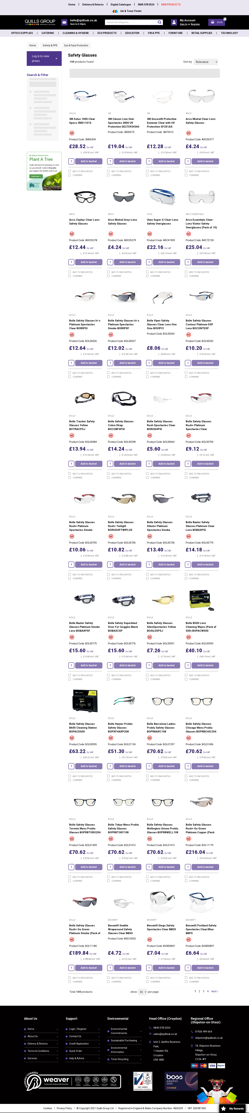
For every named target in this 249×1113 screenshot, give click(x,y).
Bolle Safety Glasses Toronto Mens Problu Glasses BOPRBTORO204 (85, 828)
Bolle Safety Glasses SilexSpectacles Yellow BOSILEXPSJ (161, 626)
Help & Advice (76, 1058)
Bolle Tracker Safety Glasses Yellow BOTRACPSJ (82, 425)
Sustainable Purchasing (124, 1040)
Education (132, 33)
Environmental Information (119, 1049)
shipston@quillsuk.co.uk (209, 1037)
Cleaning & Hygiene (76, 33)
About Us (33, 1036)
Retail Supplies (202, 33)
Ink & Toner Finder (127, 11)
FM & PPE (154, 33)
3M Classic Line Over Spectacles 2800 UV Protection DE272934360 (123, 122)
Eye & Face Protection (76, 45)
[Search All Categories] (134, 22)
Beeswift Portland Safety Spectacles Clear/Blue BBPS (201, 929)
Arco (189, 113)
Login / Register (77, 1029)
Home (71, 4)
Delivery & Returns (93, 4)
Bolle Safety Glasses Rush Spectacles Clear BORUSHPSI (161, 425)
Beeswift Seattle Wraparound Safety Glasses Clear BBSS (120, 929)
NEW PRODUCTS (171, 4)
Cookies (47, 1108)
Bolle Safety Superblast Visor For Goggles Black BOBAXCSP (123, 626)
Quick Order (75, 1051)
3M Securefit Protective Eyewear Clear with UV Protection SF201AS (161, 122)
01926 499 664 (203, 1031)
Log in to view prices (40, 59)
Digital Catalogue (121, 4)
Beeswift (113, 920)
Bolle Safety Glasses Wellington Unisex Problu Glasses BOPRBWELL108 (162, 828)
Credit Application (79, 1043)
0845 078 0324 (146, 4)
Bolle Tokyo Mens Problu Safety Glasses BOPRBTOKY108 (123, 828)
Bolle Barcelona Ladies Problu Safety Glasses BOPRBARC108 (161, 727)
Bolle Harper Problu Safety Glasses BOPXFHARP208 (120, 727)
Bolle (72, 315)
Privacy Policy (64, 1108)
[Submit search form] (159, 22)
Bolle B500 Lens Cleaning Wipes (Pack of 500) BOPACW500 (201, 626)
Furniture (176, 33)
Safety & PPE (50, 45)
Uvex (149, 214)
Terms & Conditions (38, 1051)
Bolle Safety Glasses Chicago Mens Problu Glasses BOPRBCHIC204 (201, 727)
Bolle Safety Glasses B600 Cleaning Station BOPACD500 (83, 727)
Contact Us (75, 1036)
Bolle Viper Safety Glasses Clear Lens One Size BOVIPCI (162, 324)
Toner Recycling (119, 1059)
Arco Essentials (195, 214)
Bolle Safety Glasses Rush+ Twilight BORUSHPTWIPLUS (120, 526)
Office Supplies (22, 33)
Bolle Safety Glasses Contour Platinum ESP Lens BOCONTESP (199, 324)
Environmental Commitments (119, 1031)
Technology (229, 33)
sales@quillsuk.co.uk (165, 1034)
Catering (48, 33)
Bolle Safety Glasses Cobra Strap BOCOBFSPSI (120, 425)
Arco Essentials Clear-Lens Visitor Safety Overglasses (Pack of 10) (201, 223)
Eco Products (107, 33)
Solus (72, 113)
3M (109, 113)
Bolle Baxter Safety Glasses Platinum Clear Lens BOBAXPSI (200, 526)
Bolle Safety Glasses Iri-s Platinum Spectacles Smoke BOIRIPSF (123, 324)
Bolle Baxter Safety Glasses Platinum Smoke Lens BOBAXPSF (84, 626)
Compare (75, 175)
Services (32, 1058)
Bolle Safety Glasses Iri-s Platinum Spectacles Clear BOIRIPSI (84, 324)
